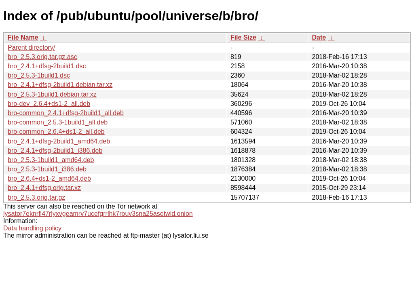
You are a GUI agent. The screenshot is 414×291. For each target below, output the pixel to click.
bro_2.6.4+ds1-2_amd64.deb (49, 178)
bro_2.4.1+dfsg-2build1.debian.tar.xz (60, 84)
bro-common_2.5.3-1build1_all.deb (58, 122)
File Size (243, 37)
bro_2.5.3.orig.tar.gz (36, 197)
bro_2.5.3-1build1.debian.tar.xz (52, 94)
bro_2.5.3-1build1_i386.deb (47, 169)
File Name (23, 37)
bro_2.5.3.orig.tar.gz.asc (42, 56)
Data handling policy (32, 228)
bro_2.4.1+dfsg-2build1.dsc (47, 66)
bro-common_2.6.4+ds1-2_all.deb (56, 131)
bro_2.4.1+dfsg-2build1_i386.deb (55, 150)
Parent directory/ (31, 47)
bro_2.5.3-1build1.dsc (39, 75)
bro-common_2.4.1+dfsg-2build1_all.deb (66, 113)
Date (319, 37)
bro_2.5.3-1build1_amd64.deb (51, 159)
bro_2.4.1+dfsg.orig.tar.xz (44, 187)
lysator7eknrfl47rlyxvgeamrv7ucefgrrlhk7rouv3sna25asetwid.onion (98, 213)
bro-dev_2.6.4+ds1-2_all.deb (49, 103)
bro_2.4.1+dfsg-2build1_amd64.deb (59, 141)
